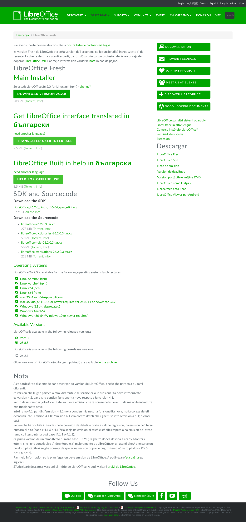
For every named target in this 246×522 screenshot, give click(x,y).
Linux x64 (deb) (30, 288)
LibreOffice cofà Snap (171, 188)
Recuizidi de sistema (170, 134)
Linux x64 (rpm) (30, 292)
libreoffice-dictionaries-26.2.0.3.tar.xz (46, 233)
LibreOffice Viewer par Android (178, 194)
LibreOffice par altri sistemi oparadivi (181, 120)
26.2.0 (24, 338)
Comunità (142, 15)
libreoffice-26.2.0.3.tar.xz (38, 224)
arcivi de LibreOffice (121, 466)
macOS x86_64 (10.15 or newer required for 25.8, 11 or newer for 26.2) (68, 301)
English (181, 3)
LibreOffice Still (35, 61)
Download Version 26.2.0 (41, 94)
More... (242, 3)
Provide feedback (177, 59)
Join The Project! (177, 70)
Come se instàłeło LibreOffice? (177, 129)
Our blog (73, 496)
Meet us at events (177, 82)
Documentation (175, 47)
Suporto (122, 15)
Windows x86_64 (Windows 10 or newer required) (54, 315)
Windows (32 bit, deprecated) (40, 306)
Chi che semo (180, 15)
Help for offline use (38, 179)
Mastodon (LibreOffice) (104, 496)
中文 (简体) (192, 3)
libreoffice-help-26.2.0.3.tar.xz (41, 242)
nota (92, 61)
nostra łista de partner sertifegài (88, 45)
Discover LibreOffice (180, 94)
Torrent (30, 101)
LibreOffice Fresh (168, 154)
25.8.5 (24, 342)
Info (39, 101)
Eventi (160, 15)
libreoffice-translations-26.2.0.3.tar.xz (46, 251)
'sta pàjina (132, 457)
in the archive (107, 362)
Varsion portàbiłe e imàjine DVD (179, 177)
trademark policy (111, 515)
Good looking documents (183, 106)
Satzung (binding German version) (140, 507)
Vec (218, 15)
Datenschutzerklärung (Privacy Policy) (56, 507)
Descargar (100, 15)
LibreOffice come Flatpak (174, 183)
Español (214, 3)
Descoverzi (76, 15)
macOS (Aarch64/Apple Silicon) (41, 297)
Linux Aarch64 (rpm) (33, 283)
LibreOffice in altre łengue (174, 125)
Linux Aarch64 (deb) (33, 278)
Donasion (203, 15)
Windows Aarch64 (32, 311)
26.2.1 (24, 355)
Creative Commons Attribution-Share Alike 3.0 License (70, 510)
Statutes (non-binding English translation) (99, 507)
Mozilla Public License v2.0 (186, 510)
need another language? (29, 133)
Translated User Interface (44, 141)
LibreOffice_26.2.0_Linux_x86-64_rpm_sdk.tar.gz (46, 207)
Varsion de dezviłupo (171, 171)
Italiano (233, 3)
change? (85, 86)
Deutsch (204, 3)
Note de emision (168, 165)
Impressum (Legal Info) (26, 507)
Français (224, 3)
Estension (163, 138)
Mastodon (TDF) (141, 496)
